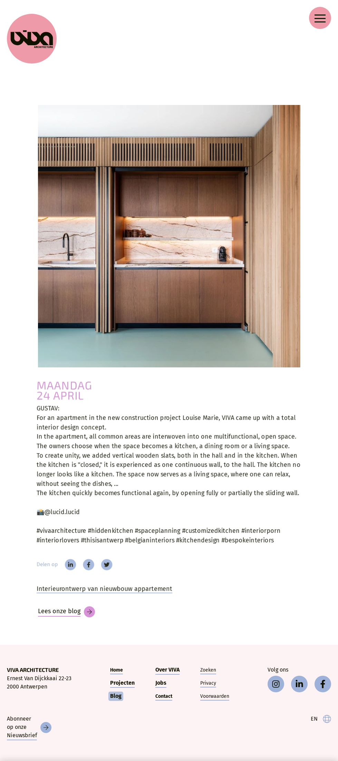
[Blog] (66, 611)
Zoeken (208, 670)
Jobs (160, 683)
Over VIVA (167, 669)
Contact (163, 696)
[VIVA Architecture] (32, 39)
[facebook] (84, 569)
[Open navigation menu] (320, 18)
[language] (321, 719)
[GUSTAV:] (169, 236)
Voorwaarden (214, 696)
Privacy (208, 683)
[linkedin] (65, 569)
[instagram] (276, 684)
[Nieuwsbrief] (29, 727)
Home (116, 670)
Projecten (122, 683)
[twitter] (103, 569)
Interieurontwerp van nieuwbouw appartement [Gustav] (101, 594)
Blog (116, 696)
